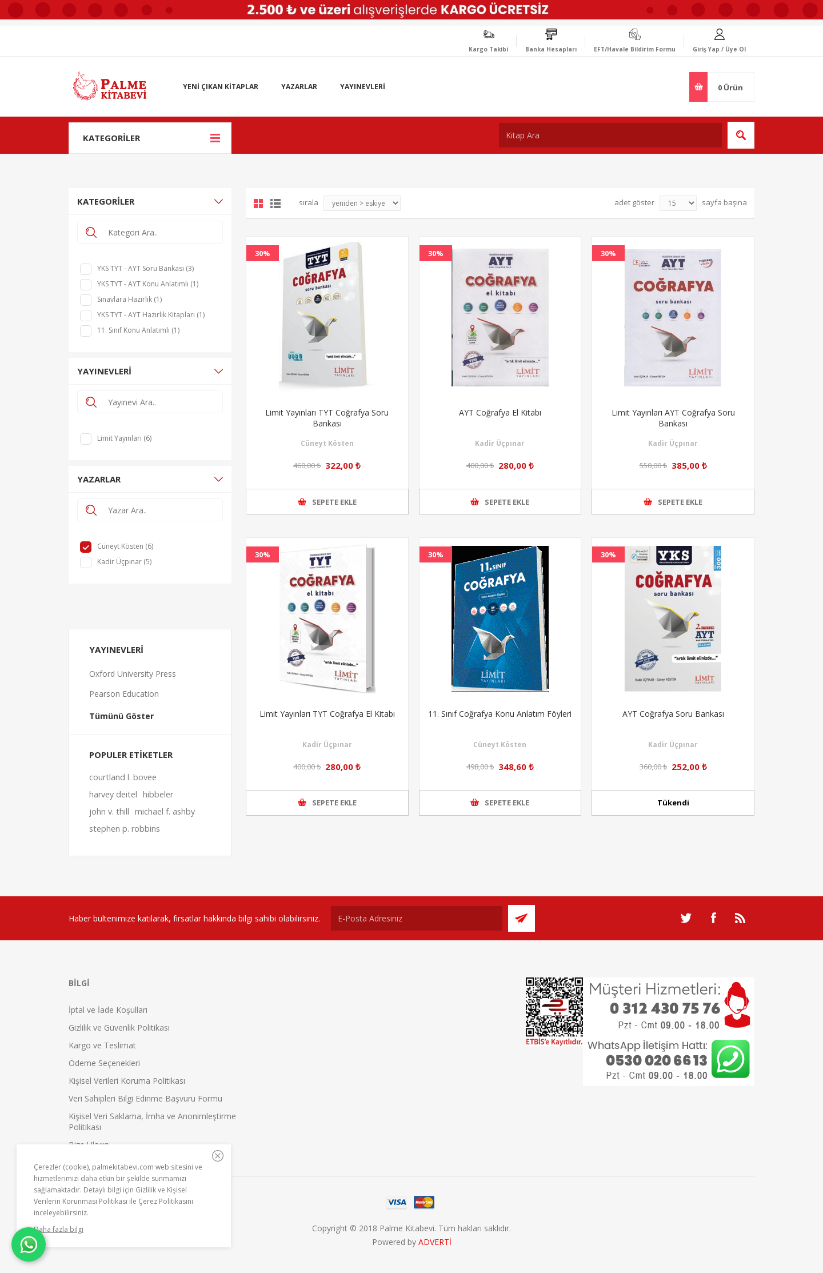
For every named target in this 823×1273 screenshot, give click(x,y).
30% (262, 253)
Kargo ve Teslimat (102, 1045)
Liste (275, 203)
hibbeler (158, 794)
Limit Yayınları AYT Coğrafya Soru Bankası (673, 418)
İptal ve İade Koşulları (108, 1009)
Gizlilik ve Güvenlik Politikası (119, 1027)
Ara (741, 135)
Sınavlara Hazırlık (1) (129, 299)
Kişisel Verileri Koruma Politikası (127, 1080)
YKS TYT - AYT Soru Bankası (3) (145, 268)
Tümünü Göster (121, 716)
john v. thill (109, 811)
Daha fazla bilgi (58, 1229)
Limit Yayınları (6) (124, 438)
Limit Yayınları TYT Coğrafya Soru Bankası (327, 418)
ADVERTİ (435, 1241)
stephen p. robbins (124, 828)
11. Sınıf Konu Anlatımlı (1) (138, 330)
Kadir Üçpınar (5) (124, 561)
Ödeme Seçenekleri (104, 1062)
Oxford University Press (132, 673)
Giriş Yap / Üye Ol (719, 49)
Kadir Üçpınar (500, 443)
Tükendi (673, 802)
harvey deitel (113, 794)
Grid (258, 203)
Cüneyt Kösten (327, 443)
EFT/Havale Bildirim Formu (635, 49)
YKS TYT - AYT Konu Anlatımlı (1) (147, 284)
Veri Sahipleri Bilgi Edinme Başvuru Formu (145, 1098)
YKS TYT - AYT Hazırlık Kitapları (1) (151, 315)
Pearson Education (124, 693)
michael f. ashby (165, 811)
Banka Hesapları (551, 49)
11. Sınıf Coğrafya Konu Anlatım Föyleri (500, 713)
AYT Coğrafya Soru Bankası (673, 713)
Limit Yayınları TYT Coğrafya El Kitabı (327, 713)
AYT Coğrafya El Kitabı (500, 412)
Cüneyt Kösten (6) (125, 546)
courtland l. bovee (123, 777)
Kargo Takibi (488, 49)
